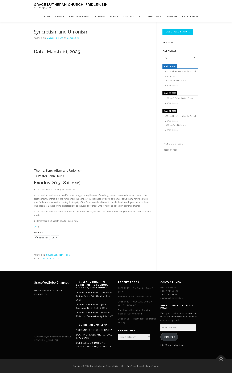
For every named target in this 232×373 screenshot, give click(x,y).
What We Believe (79, 16)
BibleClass (51, 255)
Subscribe (169, 336)
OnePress (131, 366)
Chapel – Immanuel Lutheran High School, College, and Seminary (92, 285)
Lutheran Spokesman (94, 325)
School (114, 16)
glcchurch (73, 38)
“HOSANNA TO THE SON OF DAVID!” (94, 330)
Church (59, 16)
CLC (141, 16)
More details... (171, 76)
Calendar (99, 16)
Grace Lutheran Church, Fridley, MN (71, 5)
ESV (36, 226)
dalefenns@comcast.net (171, 298)
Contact (129, 16)
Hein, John (64, 255)
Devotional (155, 16)
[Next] (194, 58)
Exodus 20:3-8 (51, 258)
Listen (73, 183)
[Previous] (166, 58)
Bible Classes (190, 16)
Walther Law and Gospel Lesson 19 (135, 296)
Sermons (172, 16)
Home (47, 16)
